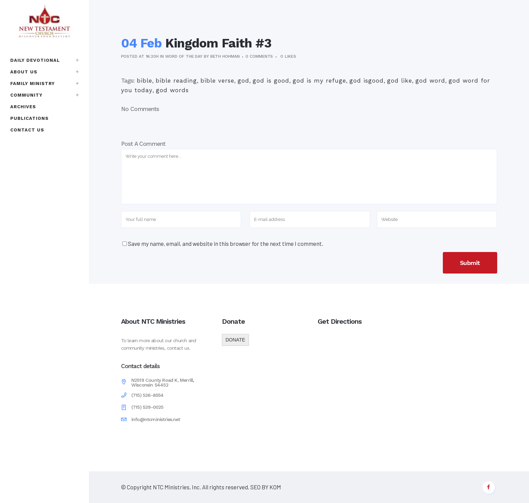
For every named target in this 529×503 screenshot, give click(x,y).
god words (172, 90)
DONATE (235, 340)
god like (399, 80)
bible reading (176, 80)
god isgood (366, 80)
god (243, 80)
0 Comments (259, 56)
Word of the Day (184, 56)
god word (430, 80)
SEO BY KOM (265, 487)
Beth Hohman (225, 56)
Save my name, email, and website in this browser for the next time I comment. (225, 243)
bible (144, 80)
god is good (271, 80)
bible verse (217, 80)
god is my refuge (319, 80)
